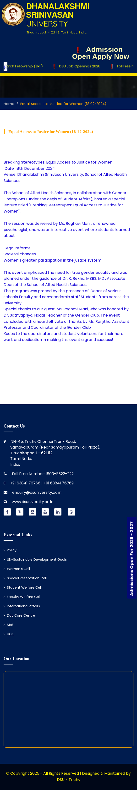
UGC (9, 634)
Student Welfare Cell (23, 587)
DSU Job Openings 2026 (78, 66)
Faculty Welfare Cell (22, 596)
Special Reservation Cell (25, 578)
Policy (10, 550)
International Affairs (22, 606)
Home (9, 103)
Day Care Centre (19, 615)
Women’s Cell (17, 568)
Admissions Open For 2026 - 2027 (132, 558)
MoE (9, 624)
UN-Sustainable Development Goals (35, 559)
